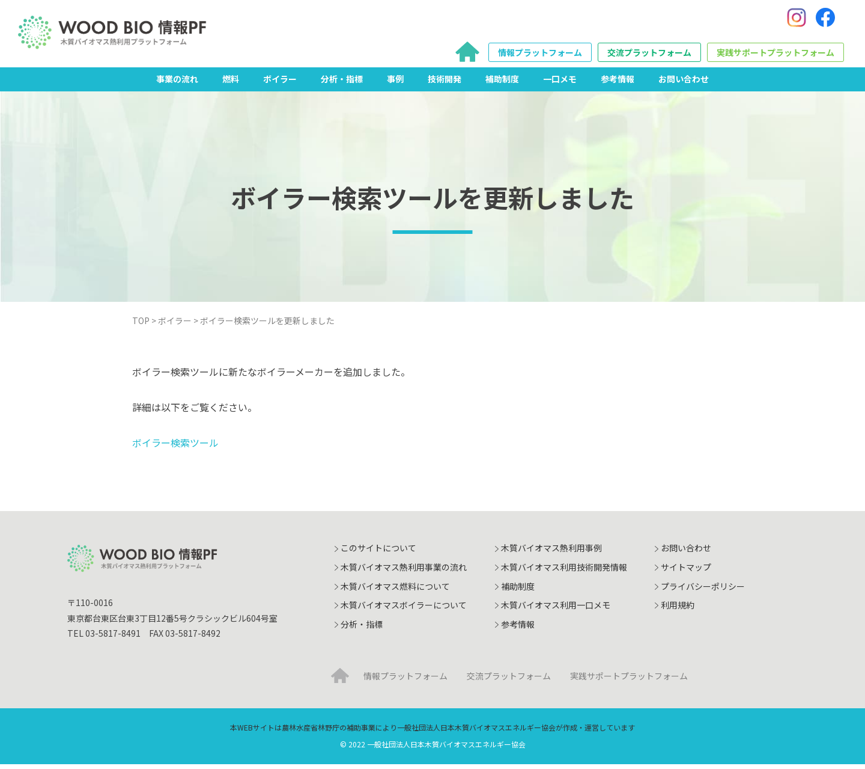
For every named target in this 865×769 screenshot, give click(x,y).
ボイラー (280, 84)
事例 (395, 84)
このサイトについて (378, 553)
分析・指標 (342, 84)
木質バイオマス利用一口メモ (555, 610)
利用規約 (677, 610)
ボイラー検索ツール (175, 447)
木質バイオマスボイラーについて (404, 610)
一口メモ (560, 84)
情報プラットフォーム (540, 55)
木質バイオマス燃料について (395, 591)
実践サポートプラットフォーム (775, 55)
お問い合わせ (683, 84)
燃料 (230, 84)
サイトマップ (686, 572)
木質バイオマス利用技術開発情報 (564, 572)
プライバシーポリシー (703, 591)
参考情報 (617, 84)
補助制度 (502, 84)
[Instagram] (797, 20)
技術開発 (444, 84)
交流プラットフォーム (649, 55)
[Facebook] (825, 20)
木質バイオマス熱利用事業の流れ (404, 572)
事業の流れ (177, 84)
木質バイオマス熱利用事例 (551, 553)
